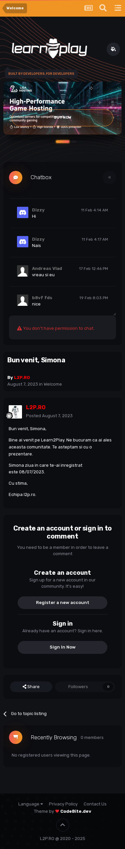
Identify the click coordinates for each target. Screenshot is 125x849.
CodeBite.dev (75, 811)
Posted (49, 415)
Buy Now (62, 117)
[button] (62, 141)
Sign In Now (63, 647)
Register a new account (62, 602)
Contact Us (95, 803)
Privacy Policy (63, 803)
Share (31, 687)
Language (30, 803)
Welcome (53, 384)
